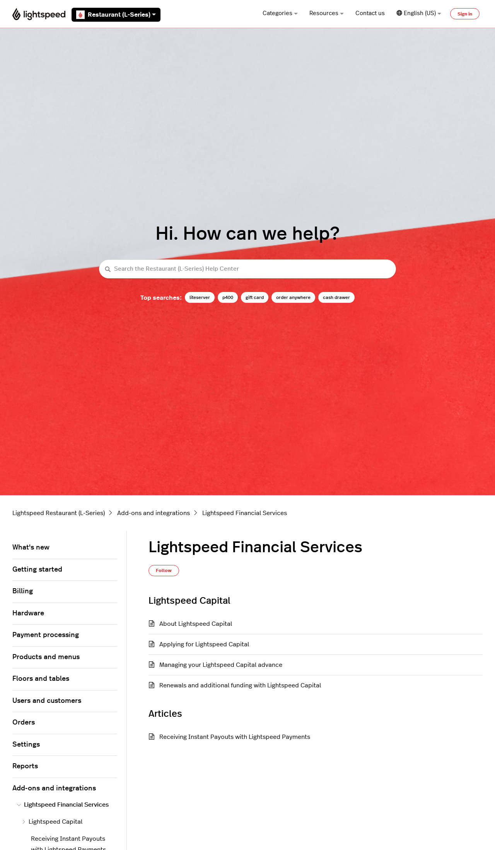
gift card (255, 297)
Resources (326, 13)
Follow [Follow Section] (164, 570)
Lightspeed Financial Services (244, 513)
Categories (280, 13)
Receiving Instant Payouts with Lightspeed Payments (234, 737)
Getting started (37, 569)
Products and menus (46, 657)
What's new (31, 547)
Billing (22, 591)
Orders (23, 722)
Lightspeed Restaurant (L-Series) (58, 513)
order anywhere (293, 297)
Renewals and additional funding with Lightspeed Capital (240, 685)
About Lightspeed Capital (195, 624)
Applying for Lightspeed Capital (204, 644)
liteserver (199, 297)
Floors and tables (40, 678)
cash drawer (336, 297)
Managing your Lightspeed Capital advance (220, 665)
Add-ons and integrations (153, 513)
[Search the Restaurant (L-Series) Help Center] (247, 268)
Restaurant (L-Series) (116, 14)
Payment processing (45, 635)
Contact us (370, 13)
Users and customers (46, 700)
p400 (227, 297)
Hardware (28, 613)
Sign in (464, 14)
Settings (26, 744)
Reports (25, 766)
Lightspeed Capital (52, 822)
